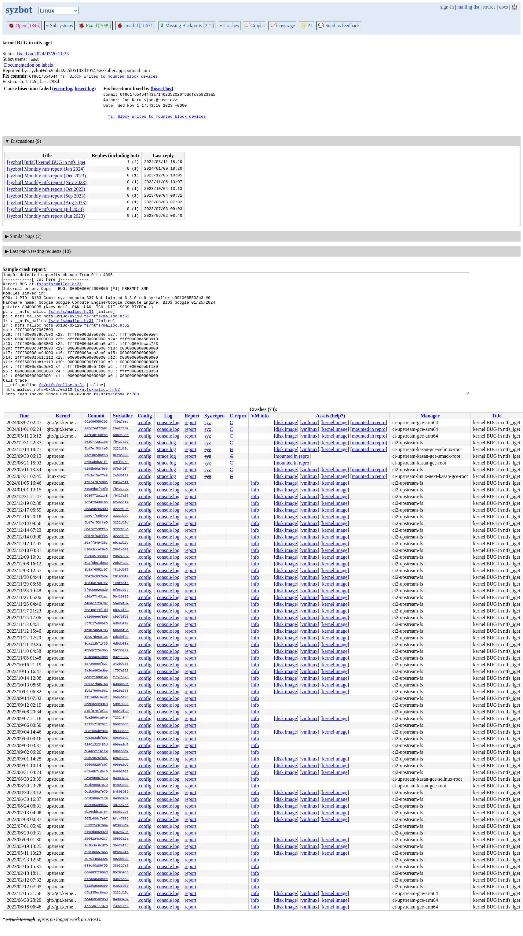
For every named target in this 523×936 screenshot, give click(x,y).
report (190, 422)
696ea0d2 (121, 738)
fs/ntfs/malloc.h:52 (106, 325)
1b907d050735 (96, 630)
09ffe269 (121, 462)
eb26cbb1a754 (96, 812)
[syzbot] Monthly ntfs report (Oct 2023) (46, 189)
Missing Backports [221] (187, 25)
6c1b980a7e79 (96, 778)
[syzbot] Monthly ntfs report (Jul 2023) (45, 209)
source (489, 6)
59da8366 (121, 704)
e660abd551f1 (96, 462)
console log (168, 422)
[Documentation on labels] (28, 65)
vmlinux (309, 422)
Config (145, 415)
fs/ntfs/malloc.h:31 (59, 286)
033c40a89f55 (96, 866)
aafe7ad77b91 (96, 429)
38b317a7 (121, 866)
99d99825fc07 (96, 758)
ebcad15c (121, 543)
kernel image (334, 422)
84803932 (121, 772)
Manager (430, 415)
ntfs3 (35, 59)
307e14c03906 (96, 859)
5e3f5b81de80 (96, 563)
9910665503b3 (96, 422)
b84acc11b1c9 (96, 751)
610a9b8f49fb (96, 489)
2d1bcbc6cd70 (96, 846)
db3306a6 (121, 731)
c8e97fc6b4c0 (96, 516)
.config (145, 422)
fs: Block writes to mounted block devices (109, 76)
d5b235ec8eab (96, 893)
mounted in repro (369, 422)
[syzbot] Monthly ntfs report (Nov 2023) (46, 182)
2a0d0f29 (121, 476)
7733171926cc (96, 725)
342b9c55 (121, 664)
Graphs (254, 25)
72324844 (121, 718)
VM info (260, 415)
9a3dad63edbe (96, 671)
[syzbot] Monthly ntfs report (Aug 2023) (46, 202)
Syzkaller (123, 415)
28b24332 (121, 550)
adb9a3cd (121, 435)
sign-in (447, 6)
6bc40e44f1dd (96, 610)
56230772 (121, 651)
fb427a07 (121, 429)
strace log (166, 442)
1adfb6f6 (121, 583)
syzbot (18, 9)
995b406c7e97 (96, 819)
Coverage (282, 25)
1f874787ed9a (96, 482)
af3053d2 (121, 825)
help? (337, 415)
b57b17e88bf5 (96, 624)
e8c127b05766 (96, 684)
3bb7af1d (121, 846)
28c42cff (121, 482)
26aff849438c (96, 543)
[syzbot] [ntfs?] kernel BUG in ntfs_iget (46, 162)
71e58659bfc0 (96, 455)
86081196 (121, 812)
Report (192, 415)
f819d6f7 (121, 570)
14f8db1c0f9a (96, 435)
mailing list (468, 6)
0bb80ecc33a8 (96, 704)
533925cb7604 (96, 825)
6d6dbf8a (121, 624)
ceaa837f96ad (96, 873)
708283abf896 (96, 731)
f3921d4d (121, 906)
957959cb (121, 873)
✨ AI (306, 25)
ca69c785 (121, 832)
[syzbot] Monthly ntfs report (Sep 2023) (46, 195)
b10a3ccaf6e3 (96, 550)
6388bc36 (121, 684)
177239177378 (96, 906)
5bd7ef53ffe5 (96, 449)
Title (497, 415)
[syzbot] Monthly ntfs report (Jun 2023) (46, 216)
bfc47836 (121, 819)
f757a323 (121, 671)
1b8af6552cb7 (96, 570)
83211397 (121, 657)
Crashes (229, 25)
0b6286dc (121, 725)
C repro (238, 415)
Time (24, 415)
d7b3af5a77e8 (96, 476)
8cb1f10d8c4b (96, 677)
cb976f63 (121, 610)
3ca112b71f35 (96, 644)
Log (168, 415)
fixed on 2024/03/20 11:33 (43, 53)
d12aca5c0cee (96, 879)
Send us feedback (339, 25)
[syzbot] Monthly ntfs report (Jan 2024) (46, 169)
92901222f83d (96, 745)
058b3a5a (121, 839)
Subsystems (59, 25)
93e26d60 (121, 879)
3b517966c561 (96, 691)
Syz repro (214, 415)
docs (503, 6)
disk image (286, 422)
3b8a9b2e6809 (96, 509)
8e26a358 (121, 455)
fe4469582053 (96, 899)
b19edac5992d (96, 832)
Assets (322, 415)
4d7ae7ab (121, 805)
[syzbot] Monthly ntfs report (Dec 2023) (46, 175)
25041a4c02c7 (96, 839)
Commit (95, 415)
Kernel (63, 415)
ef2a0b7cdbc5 (96, 772)
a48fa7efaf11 (96, 711)
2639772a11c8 (96, 442)
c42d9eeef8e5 (96, 617)
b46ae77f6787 (96, 603)
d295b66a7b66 (96, 469)
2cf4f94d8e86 (96, 503)
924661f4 (121, 503)
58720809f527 (96, 664)
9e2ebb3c (121, 859)
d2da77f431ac (96, 597)
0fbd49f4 (121, 469)
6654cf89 (121, 711)
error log (63, 88)
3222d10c (121, 449)
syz (207, 422)
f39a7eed (121, 422)
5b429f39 (121, 597)
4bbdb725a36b (96, 651)
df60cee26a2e (96, 590)
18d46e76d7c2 (96, 583)
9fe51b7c (121, 590)
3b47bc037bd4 (96, 577)
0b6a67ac (121, 698)
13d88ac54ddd (96, 657)
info (255, 483)
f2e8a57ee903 (96, 556)
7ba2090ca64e (96, 718)
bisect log (84, 88)
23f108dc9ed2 (96, 698)
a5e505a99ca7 (96, 805)
